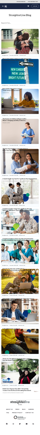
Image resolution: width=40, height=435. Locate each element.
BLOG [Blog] (23, 409)
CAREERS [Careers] (31, 409)
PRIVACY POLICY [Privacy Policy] (17, 412)
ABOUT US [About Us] (9, 409)
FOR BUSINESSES (21, 1)
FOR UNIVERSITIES (33, 1)
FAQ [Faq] (7, 412)
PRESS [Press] (17, 409)
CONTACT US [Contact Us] (29, 412)
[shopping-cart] (28, 6)
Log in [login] (35, 6)
